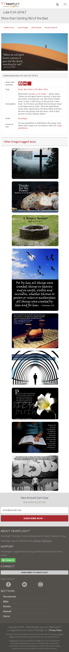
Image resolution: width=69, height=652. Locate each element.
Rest (25, 89)
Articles (7, 606)
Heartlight (22, 118)
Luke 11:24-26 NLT (38, 94)
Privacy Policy (55, 630)
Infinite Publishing (42, 540)
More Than (43, 89)
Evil (36, 89)
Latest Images (22, 27)
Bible (5, 601)
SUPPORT (7, 546)
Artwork (7, 611)
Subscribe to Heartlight (34, 572)
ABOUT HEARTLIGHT (15, 531)
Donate (8, 560)
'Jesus (32, 141)
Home (30, 89)
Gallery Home (9, 27)
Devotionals (9, 596)
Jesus (20, 89)
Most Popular (36, 27)
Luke (25, 75)
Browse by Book (51, 27)
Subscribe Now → (34, 518)
